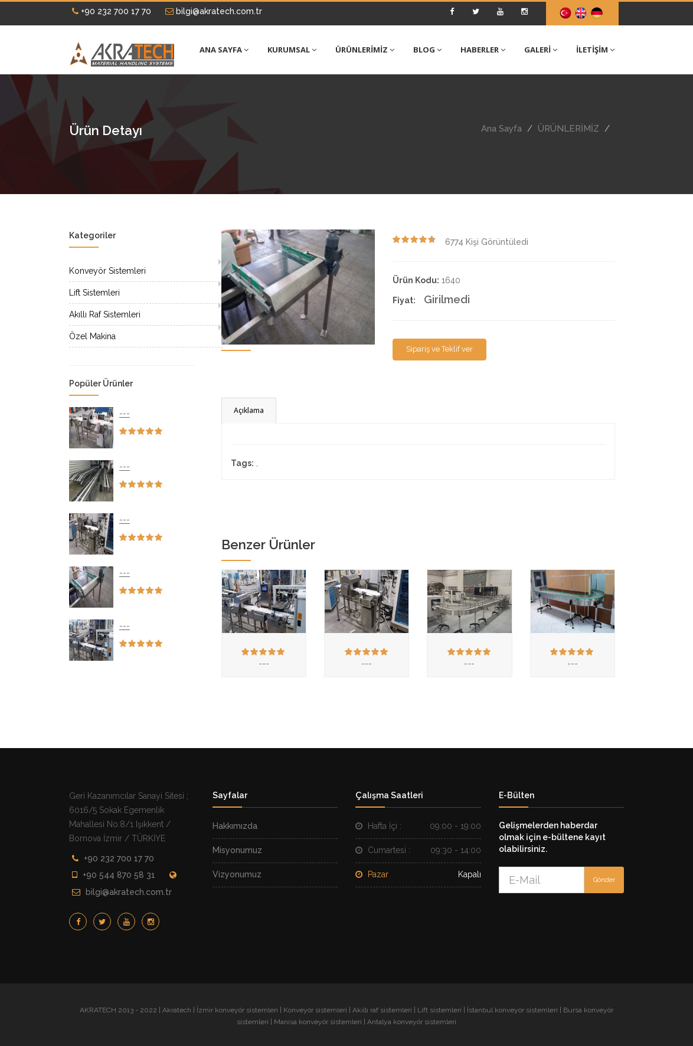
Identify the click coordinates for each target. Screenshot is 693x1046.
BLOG (427, 49)
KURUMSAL (291, 49)
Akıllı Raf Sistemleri (104, 314)
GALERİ (540, 49)
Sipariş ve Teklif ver (439, 349)
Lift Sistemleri (94, 292)
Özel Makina (92, 336)
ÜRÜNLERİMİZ (364, 49)
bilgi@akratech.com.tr (213, 11)
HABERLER (482, 49)
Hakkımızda (235, 826)
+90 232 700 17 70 (111, 11)
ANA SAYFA (224, 49)
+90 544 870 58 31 (119, 875)
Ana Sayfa (501, 128)
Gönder (604, 880)
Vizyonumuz (237, 874)
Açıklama (249, 410)
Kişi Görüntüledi (486, 242)
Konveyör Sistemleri (107, 271)
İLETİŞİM (595, 49)
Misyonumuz (237, 850)
